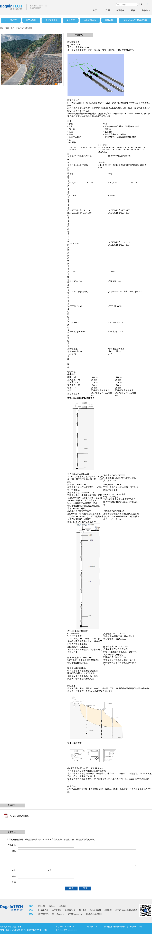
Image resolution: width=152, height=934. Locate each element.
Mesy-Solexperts (58, 914)
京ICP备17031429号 (134, 927)
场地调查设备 (51, 20)
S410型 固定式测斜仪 (19, 816)
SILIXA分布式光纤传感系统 (134, 20)
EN (148, 4)
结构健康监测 (90, 20)
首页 (12, 28)
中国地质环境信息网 (94, 914)
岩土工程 (71, 20)
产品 (18, 28)
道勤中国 (41, 906)
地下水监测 (31, 20)
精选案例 (62, 906)
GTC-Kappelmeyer (75, 914)
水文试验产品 (11, 20)
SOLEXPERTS (43, 914)
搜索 (140, 4)
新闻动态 (52, 906)
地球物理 (109, 20)
